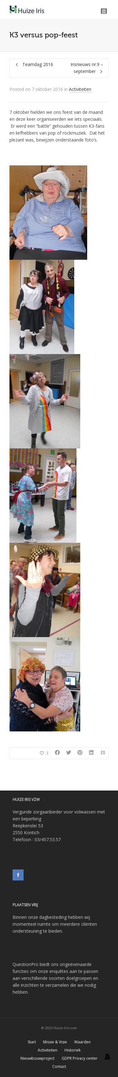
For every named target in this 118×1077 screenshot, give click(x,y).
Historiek (73, 1050)
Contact (59, 1066)
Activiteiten (80, 89)
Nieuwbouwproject (37, 1058)
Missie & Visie (55, 1042)
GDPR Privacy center (80, 1058)
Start (32, 1042)
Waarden (82, 1042)
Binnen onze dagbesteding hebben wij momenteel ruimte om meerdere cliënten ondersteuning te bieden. (55, 924)
